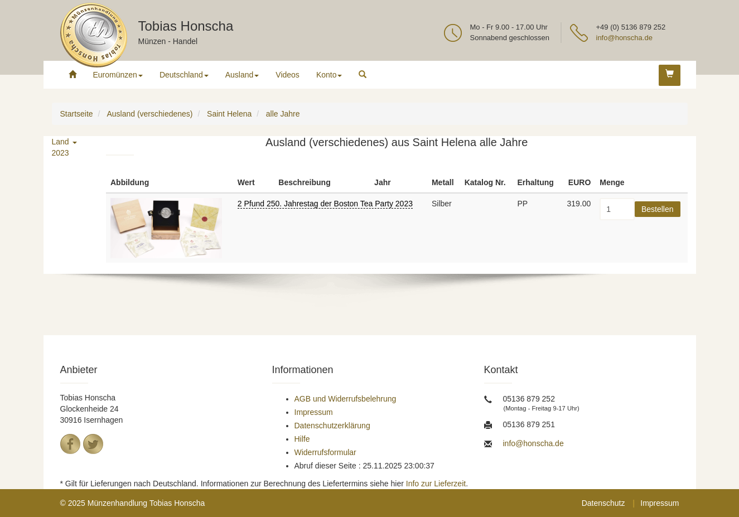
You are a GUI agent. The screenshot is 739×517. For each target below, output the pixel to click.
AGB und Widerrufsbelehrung (345, 398)
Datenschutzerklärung (332, 425)
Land (64, 141)
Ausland (242, 74)
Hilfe (302, 438)
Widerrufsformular (325, 452)
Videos (288, 74)
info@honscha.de (624, 37)
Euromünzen (118, 74)
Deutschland (184, 74)
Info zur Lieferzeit (436, 483)
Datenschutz (603, 503)
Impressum (313, 412)
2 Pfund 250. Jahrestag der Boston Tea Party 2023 (325, 203)
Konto (329, 74)
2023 (60, 152)
